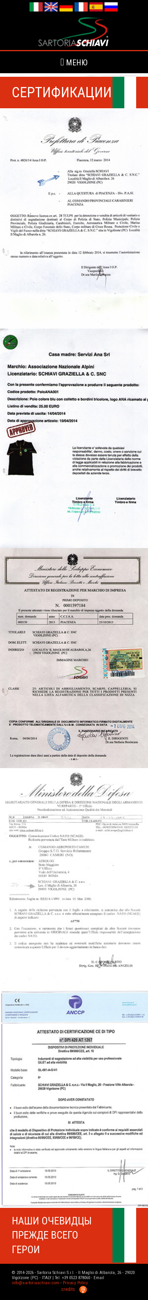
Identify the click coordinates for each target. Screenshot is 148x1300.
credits (74, 1289)
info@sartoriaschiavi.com (35, 1282)
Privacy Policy (75, 1282)
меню (74, 62)
